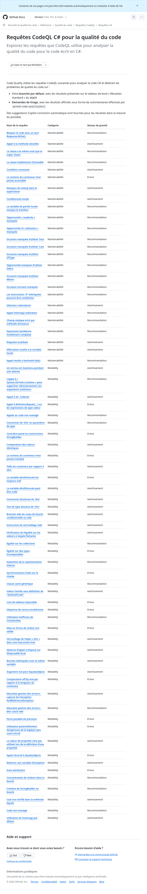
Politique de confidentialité (19, 861)
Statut (63, 881)
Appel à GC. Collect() (18, 396)
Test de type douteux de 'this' (23, 506)
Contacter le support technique (93, 859)
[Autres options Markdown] (46, 65)
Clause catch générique (20, 583)
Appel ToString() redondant (22, 312)
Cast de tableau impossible (22, 602)
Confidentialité (49, 881)
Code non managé (17, 810)
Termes (35, 881)
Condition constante (18, 169)
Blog (101, 881)
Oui (13, 855)
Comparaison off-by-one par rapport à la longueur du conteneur (22, 683)
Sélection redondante (19, 305)
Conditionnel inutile (18, 199)
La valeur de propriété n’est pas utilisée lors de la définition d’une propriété (25, 744)
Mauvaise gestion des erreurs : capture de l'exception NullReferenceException (24, 697)
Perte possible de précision (22, 719)
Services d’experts (87, 881)
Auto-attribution (16, 770)
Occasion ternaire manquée (22, 286)
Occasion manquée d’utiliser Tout (25, 239)
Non (27, 855)
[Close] (137, 5)
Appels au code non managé (23, 415)
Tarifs (72, 881)
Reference (45, 25)
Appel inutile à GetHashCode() (23, 360)
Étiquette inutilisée (17, 342)
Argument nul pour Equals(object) (26, 671)
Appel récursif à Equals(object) (24, 755)
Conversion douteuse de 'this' (23, 499)
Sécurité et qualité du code (22, 25)
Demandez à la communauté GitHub (96, 854)
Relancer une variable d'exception (26, 762)
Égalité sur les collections (21, 543)
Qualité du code (63, 25)
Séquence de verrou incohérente (25, 609)
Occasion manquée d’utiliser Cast (25, 246)
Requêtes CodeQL (85, 25)
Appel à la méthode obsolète (23, 143)
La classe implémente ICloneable (25, 162)
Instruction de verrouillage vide (24, 525)
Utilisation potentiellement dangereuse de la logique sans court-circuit (24, 730)
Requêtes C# (105, 25)
